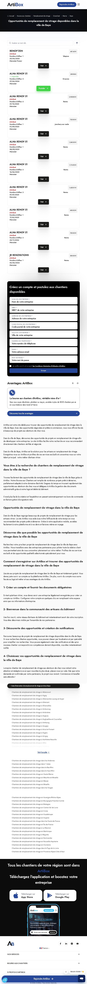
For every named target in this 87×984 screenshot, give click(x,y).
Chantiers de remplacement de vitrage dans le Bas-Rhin (32, 767)
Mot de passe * (18, 358)
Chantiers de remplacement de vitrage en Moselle (30, 784)
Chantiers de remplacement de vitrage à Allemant (30, 702)
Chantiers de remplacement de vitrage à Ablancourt (31, 692)
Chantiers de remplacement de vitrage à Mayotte (30, 835)
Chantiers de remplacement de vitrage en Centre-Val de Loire (35, 807)
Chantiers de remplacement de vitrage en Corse (30, 811)
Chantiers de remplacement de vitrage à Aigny (29, 695)
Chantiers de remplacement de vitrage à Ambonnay (31, 709)
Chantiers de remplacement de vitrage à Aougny (30, 726)
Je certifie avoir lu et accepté (39, 366)
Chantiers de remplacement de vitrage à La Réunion (31, 828)
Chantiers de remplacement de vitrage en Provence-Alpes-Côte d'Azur (38, 851)
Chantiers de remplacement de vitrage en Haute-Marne (32, 774)
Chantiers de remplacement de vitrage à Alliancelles (31, 706)
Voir (43, 65)
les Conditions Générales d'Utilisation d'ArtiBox (49, 366)
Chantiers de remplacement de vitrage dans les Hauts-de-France (36, 821)
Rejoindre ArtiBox (66, 4)
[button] (73, 383)
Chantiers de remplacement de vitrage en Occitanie (31, 845)
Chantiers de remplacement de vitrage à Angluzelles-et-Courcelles (37, 719)
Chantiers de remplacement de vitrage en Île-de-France (32, 824)
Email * (15, 349)
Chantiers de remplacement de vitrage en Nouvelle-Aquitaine (35, 841)
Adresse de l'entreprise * (22, 316)
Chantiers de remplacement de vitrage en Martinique (32, 831)
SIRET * (14, 307)
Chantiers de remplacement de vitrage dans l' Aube (31, 764)
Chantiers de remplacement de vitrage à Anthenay (31, 722)
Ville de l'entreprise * (21, 332)
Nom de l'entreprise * (21, 299)
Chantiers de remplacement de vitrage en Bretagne (31, 804)
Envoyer (43, 370)
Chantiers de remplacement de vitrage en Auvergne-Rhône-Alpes (36, 797)
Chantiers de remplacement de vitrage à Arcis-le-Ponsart (33, 729)
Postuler (43, 88)
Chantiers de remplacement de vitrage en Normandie (32, 838)
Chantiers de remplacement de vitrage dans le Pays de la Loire (35, 848)
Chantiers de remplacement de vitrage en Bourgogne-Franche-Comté (38, 801)
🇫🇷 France (44, 948)
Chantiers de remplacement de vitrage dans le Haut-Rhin (33, 771)
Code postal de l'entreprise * (24, 324)
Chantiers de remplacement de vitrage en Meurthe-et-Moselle (35, 777)
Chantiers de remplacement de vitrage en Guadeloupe (32, 814)
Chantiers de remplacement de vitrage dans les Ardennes (33, 761)
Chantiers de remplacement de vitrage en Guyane (30, 818)
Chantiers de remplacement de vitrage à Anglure (30, 716)
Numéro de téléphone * (21, 341)
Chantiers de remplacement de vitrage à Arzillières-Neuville (34, 739)
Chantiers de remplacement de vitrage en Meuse (30, 781)
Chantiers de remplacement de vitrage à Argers (29, 733)
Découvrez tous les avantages (43, 413)
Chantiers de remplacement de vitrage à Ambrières (31, 712)
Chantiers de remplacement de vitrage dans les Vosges (32, 788)
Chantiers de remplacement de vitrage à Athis (29, 743)
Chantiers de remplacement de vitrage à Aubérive (30, 746)
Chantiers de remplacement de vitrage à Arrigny (30, 736)
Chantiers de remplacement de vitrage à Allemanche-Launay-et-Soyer (38, 699)
